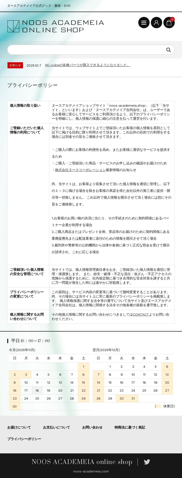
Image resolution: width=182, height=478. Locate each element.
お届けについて (19, 427)
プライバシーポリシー (24, 439)
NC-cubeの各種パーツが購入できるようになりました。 (87, 65)
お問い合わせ (92, 427)
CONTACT (141, 314)
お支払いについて (56, 427)
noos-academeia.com (91, 471)
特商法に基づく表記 (130, 427)
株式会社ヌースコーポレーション (80, 170)
